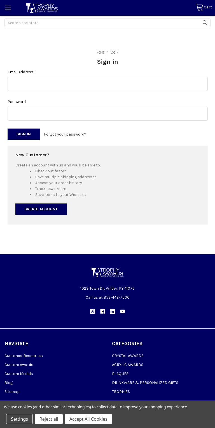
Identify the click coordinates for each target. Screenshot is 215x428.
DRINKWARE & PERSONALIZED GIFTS (145, 382)
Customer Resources (23, 355)
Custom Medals (18, 373)
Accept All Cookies (88, 419)
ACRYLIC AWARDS (127, 364)
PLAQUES (120, 373)
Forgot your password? (65, 134)
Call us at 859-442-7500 (108, 297)
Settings (19, 419)
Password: (17, 101)
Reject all (48, 419)
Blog (8, 382)
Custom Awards (18, 364)
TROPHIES (121, 391)
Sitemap (12, 391)
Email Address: (21, 72)
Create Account (41, 209)
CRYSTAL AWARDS (128, 355)
